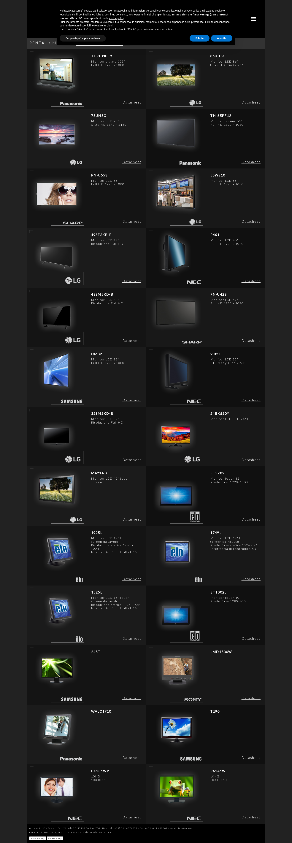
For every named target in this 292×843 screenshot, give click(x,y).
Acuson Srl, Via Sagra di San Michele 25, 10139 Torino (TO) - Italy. (68, 828)
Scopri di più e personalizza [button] (83, 38)
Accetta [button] (221, 38)
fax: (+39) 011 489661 (153, 828)
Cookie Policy (55, 838)
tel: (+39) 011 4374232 (123, 828)
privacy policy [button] (191, 10)
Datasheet (131, 102)
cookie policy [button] (116, 18)
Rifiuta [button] (200, 38)
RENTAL (38, 42)
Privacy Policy (38, 838)
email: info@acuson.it (183, 828)
